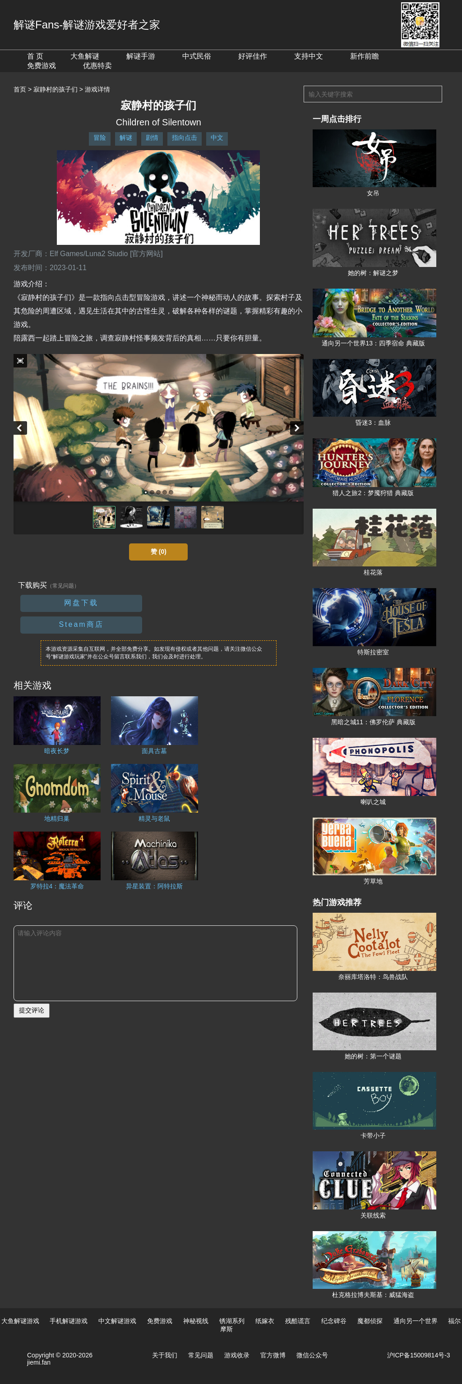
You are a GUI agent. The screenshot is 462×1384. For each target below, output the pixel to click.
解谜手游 (140, 56)
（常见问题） (63, 586)
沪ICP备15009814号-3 (418, 1355)
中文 (217, 137)
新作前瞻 (364, 56)
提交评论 (31, 1010)
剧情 (152, 137)
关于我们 (164, 1355)
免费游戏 (41, 65)
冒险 (99, 137)
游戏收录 (236, 1355)
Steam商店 (81, 624)
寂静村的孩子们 (55, 89)
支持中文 (308, 56)
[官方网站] (146, 253)
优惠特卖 (97, 65)
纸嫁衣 (264, 1320)
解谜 (126, 137)
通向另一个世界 (415, 1320)
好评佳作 (252, 56)
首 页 (35, 56)
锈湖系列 (232, 1320)
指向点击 (184, 137)
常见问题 (200, 1355)
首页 (20, 89)
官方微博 (273, 1355)
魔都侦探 (370, 1320)
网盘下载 (81, 603)
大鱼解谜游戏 (20, 1320)
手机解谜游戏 (69, 1320)
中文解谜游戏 (117, 1320)
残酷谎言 (297, 1320)
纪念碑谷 (333, 1320)
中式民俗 (196, 56)
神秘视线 (195, 1320)
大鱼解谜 (84, 56)
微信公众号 (312, 1355)
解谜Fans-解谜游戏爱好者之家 (87, 24)
